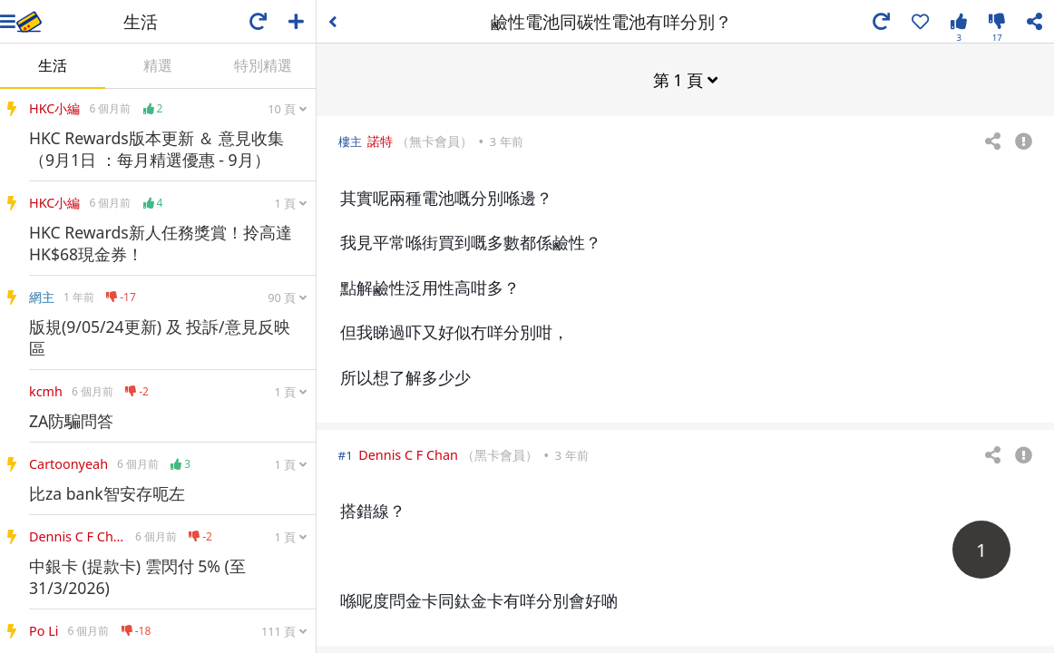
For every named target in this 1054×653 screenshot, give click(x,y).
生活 (52, 65)
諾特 (380, 140)
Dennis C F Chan (408, 454)
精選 (157, 65)
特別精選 (263, 65)
